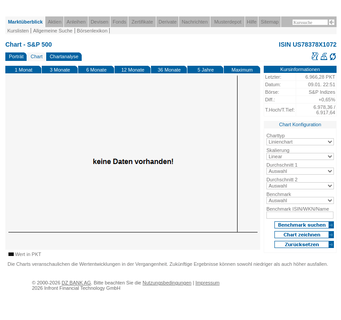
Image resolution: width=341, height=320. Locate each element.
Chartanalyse (64, 56)
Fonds (120, 21)
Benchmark (278, 194)
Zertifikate (142, 21)
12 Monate (132, 69)
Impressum (207, 282)
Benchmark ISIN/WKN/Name (297, 209)
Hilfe (252, 21)
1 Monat (23, 69)
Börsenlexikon (92, 30)
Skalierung (277, 150)
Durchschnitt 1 (281, 165)
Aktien (55, 21)
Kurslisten (17, 30)
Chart (37, 56)
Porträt (16, 56)
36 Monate (169, 69)
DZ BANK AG (76, 282)
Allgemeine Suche (52, 30)
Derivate (168, 21)
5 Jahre (206, 69)
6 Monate (96, 69)
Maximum (242, 69)
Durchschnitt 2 (281, 179)
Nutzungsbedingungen (167, 282)
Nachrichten (195, 21)
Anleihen (76, 21)
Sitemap (269, 21)
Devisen (99, 21)
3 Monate (60, 69)
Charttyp (275, 135)
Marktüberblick (25, 21)
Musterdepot (227, 21)
